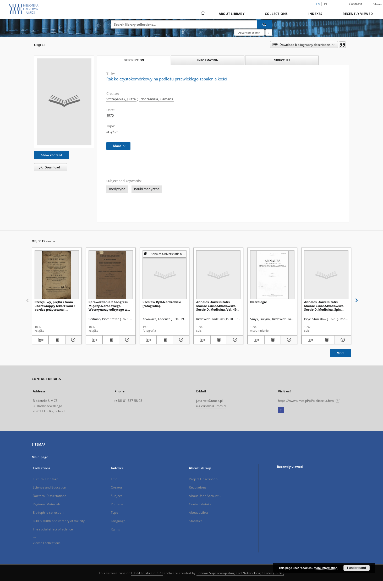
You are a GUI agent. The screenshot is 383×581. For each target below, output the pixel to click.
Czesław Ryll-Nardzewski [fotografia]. (162, 304)
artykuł (111, 131)
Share (377, 4)
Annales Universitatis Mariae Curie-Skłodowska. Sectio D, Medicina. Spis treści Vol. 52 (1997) (324, 305)
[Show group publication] (165, 254)
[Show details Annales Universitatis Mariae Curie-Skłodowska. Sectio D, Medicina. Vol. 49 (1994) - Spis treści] (234, 339)
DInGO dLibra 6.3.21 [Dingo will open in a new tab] (147, 573)
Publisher (118, 504)
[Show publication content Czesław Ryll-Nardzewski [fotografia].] (165, 339)
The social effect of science (53, 529)
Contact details (200, 504)
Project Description (203, 479)
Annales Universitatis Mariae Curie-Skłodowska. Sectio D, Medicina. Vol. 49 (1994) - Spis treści (216, 305)
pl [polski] (326, 4)
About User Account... (205, 496)
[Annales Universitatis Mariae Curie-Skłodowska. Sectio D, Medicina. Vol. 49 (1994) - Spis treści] (218, 275)
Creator (116, 487)
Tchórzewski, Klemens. (156, 99)
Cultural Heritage (45, 479)
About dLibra (198, 512)
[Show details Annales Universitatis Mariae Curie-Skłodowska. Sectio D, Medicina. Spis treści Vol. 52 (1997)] (342, 339)
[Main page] (203, 13)
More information (325, 567)
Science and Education (49, 487)
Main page (40, 457)
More (340, 353)
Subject (116, 496)
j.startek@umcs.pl (209, 400)
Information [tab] (207, 60)
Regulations (197, 487)
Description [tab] (134, 60)
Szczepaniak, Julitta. (121, 99)
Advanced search (249, 32)
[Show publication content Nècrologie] (273, 339)
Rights (115, 529)
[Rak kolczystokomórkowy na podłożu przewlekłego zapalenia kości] (64, 101)
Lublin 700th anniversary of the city (59, 521)
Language (118, 521)
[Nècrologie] (272, 275)
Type (114, 512)
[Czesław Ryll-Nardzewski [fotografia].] (165, 275)
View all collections (47, 543)
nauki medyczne (147, 189)
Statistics (195, 521)
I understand (356, 568)
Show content (51, 155)
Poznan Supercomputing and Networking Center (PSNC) (240, 573)
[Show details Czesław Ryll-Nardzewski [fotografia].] (180, 339)
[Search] (264, 24)
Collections (276, 14)
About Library (231, 14)
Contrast (355, 4)
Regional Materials (47, 504)
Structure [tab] (282, 60)
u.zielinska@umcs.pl (211, 406)
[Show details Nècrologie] (288, 339)
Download (48, 167)
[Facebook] (281, 410)
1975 (110, 115)
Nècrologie (258, 302)
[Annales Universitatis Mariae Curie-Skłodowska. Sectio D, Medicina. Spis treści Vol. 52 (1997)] (326, 275)
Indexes (315, 14)
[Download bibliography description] (40, 339)
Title (114, 479)
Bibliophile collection (48, 512)
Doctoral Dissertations (49, 496)
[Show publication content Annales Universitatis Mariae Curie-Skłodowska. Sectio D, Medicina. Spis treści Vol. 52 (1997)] (326, 339)
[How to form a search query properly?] (268, 32)
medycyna (117, 189)
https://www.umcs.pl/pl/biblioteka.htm (309, 400)
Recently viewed (358, 14)
